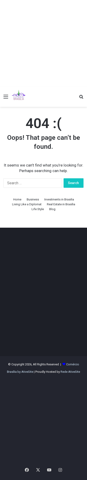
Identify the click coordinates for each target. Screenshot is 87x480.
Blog (52, 209)
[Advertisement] (43, 43)
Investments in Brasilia (59, 199)
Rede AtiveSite (70, 371)
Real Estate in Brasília (61, 204)
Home (17, 199)
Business (33, 199)
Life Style (38, 209)
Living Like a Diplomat (27, 204)
